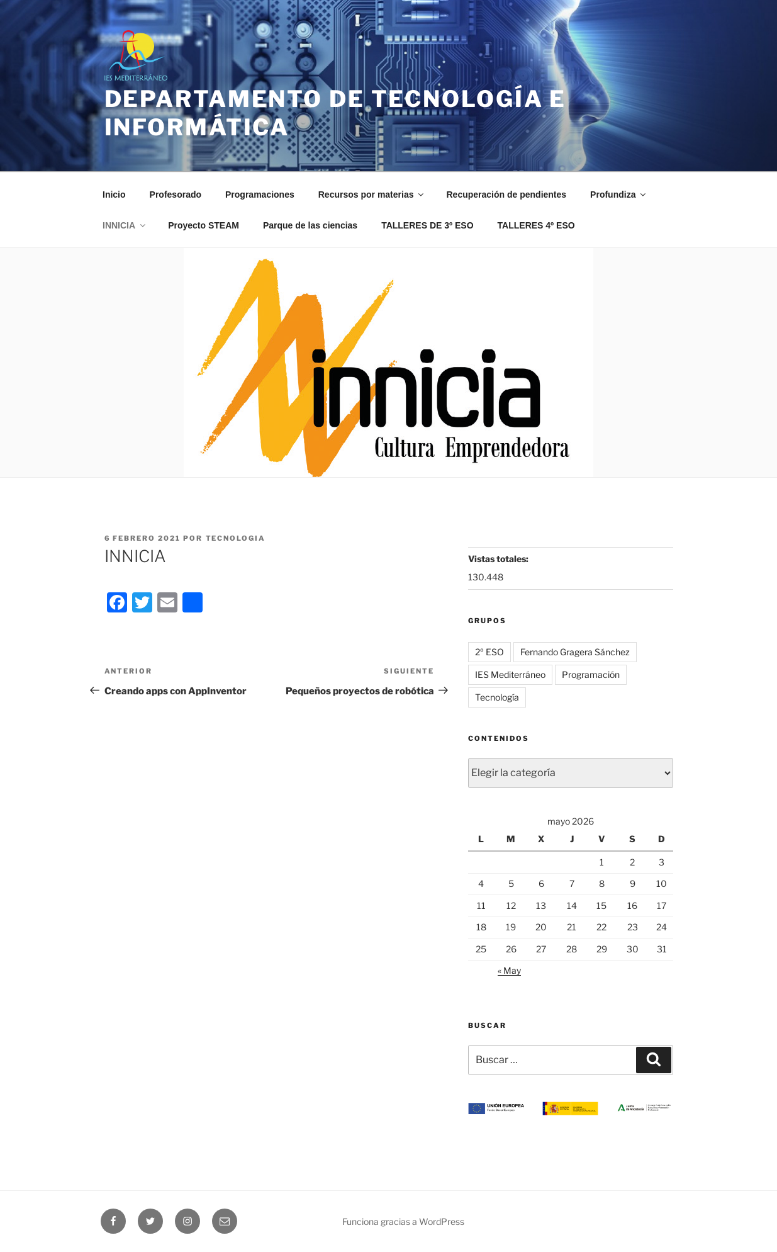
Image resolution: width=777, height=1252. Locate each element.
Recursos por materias (372, 194)
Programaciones (259, 194)
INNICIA (125, 225)
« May (509, 970)
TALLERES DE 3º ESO (427, 225)
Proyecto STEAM (203, 225)
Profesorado (175, 194)
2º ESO (489, 651)
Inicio (114, 194)
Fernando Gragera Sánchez (575, 651)
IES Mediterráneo (510, 674)
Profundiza (618, 194)
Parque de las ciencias (310, 225)
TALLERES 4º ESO (536, 225)
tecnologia (236, 538)
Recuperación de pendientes (506, 194)
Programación (591, 674)
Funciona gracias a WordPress (403, 1221)
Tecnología (497, 697)
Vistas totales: (499, 558)
